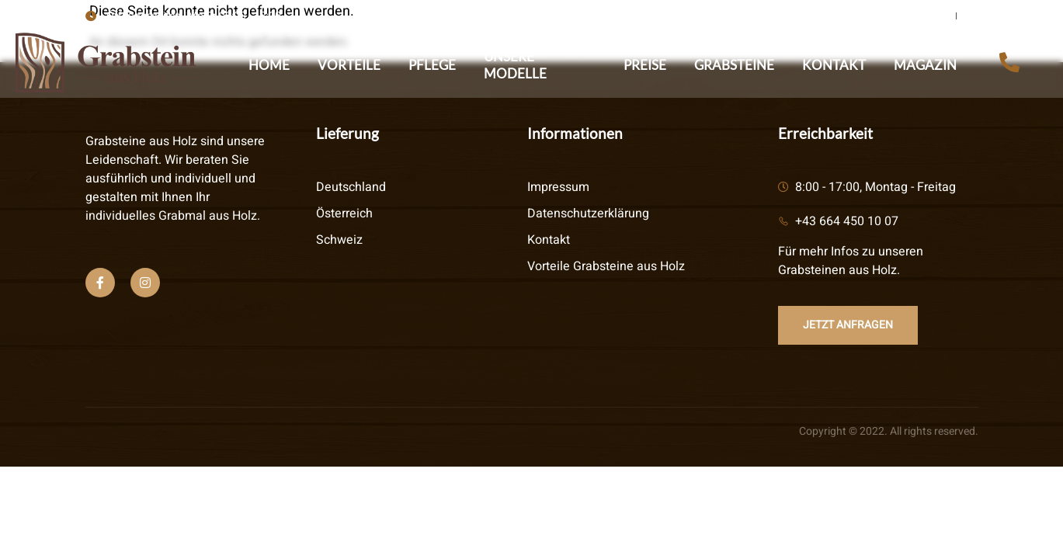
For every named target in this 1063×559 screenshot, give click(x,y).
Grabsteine (734, 65)
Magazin (925, 65)
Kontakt (834, 65)
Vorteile (349, 65)
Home (269, 65)
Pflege (432, 65)
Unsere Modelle (515, 65)
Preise (645, 65)
